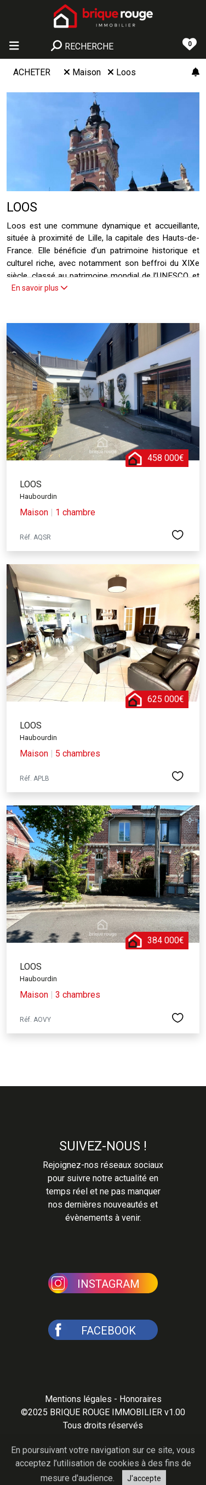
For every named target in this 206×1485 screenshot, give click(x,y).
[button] (103, 1282)
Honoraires (140, 1399)
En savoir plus (40, 287)
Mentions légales (78, 1399)
